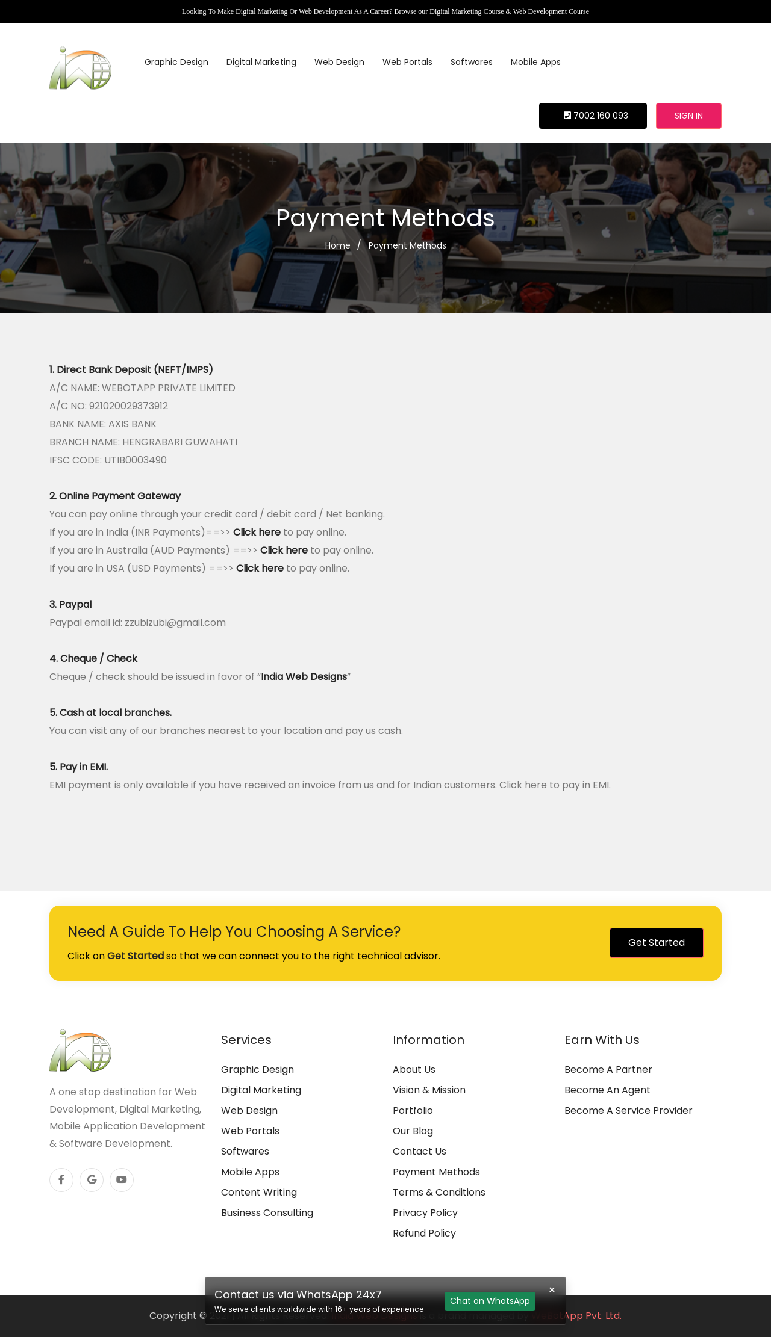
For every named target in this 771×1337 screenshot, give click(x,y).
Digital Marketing (261, 62)
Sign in (689, 116)
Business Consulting (267, 1213)
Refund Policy (424, 1233)
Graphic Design (176, 62)
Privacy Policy (425, 1213)
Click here (257, 532)
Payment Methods (407, 245)
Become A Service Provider (628, 1110)
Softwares (472, 62)
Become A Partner (608, 1069)
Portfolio (413, 1110)
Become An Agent (607, 1090)
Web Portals (407, 62)
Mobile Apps (536, 62)
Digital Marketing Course (466, 11)
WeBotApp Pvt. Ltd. (576, 1316)
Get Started (656, 942)
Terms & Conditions (439, 1192)
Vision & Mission (429, 1090)
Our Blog (413, 1131)
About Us (414, 1069)
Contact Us (419, 1151)
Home (338, 245)
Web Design (339, 62)
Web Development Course (551, 11)
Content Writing (259, 1192)
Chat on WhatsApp (490, 1301)
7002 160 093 (596, 116)
